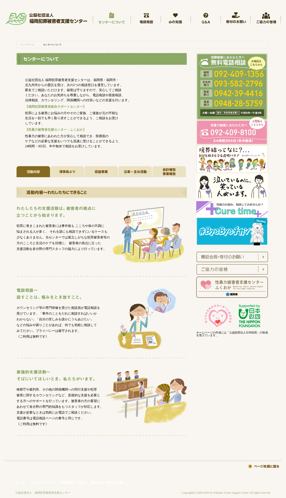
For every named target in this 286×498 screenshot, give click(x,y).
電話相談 (66, 482)
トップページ (27, 44)
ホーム (20, 482)
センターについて (43, 482)
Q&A (82, 482)
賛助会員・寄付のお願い (108, 482)
